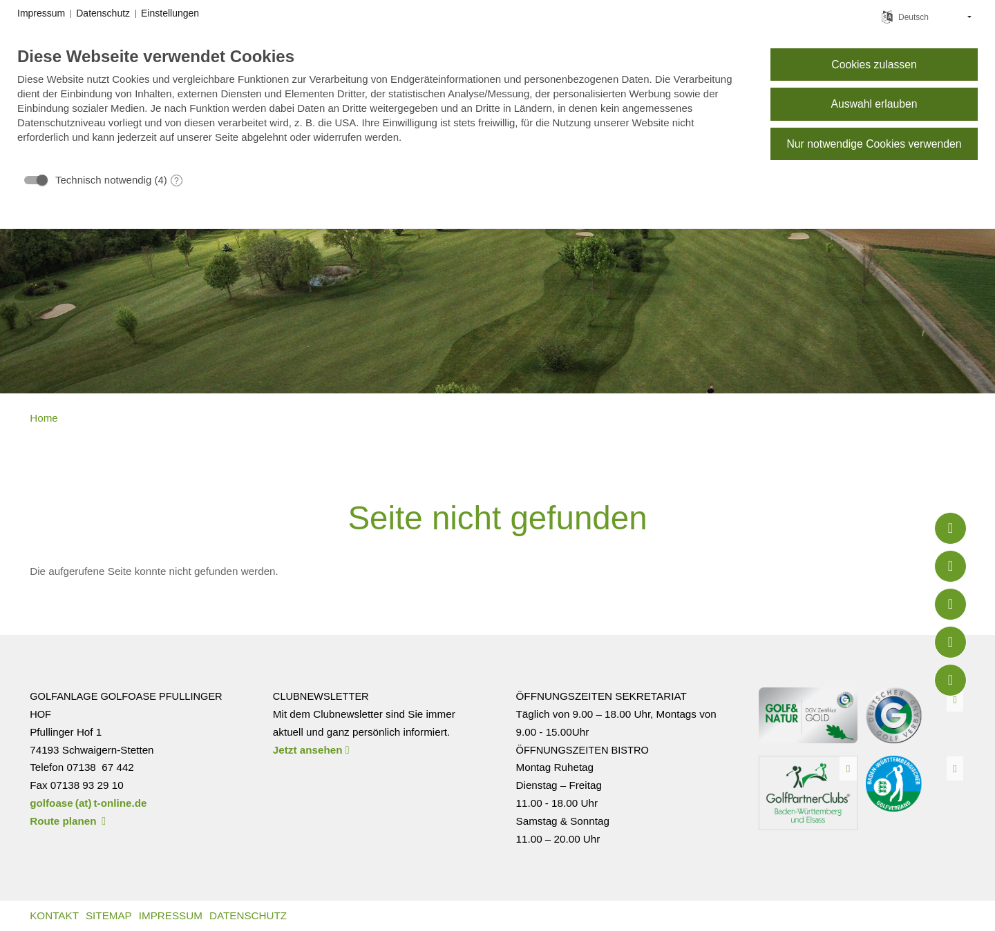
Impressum (170, 915)
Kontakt (54, 915)
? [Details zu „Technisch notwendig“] (176, 181)
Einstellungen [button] (170, 13)
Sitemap (109, 915)
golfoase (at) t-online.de (88, 803)
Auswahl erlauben (874, 104)
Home (44, 418)
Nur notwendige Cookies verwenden (873, 144)
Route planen (68, 821)
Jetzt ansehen (311, 750)
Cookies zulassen (873, 64)
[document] (382, 105)
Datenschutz (248, 915)
